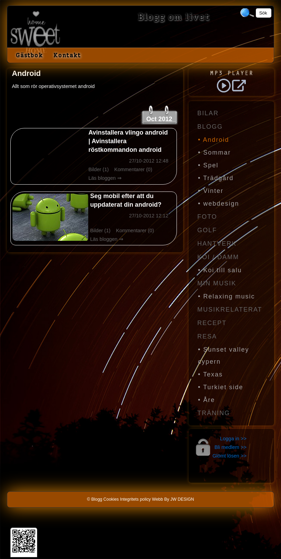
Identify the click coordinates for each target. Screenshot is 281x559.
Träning (213, 413)
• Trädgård (215, 178)
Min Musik (216, 283)
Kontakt (67, 55)
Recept (212, 323)
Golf (207, 230)
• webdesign (218, 203)
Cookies (111, 499)
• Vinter (210, 190)
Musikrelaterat (229, 309)
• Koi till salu (220, 270)
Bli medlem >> (230, 447)
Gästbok (29, 55)
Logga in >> (233, 438)
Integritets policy (135, 499)
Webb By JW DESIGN (173, 499)
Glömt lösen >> (229, 456)
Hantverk (217, 243)
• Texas (210, 374)
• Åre (206, 399)
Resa (207, 336)
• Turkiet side (220, 387)
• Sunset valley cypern (223, 355)
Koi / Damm (218, 257)
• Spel (208, 165)
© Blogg (94, 499)
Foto (207, 216)
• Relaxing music (226, 296)
